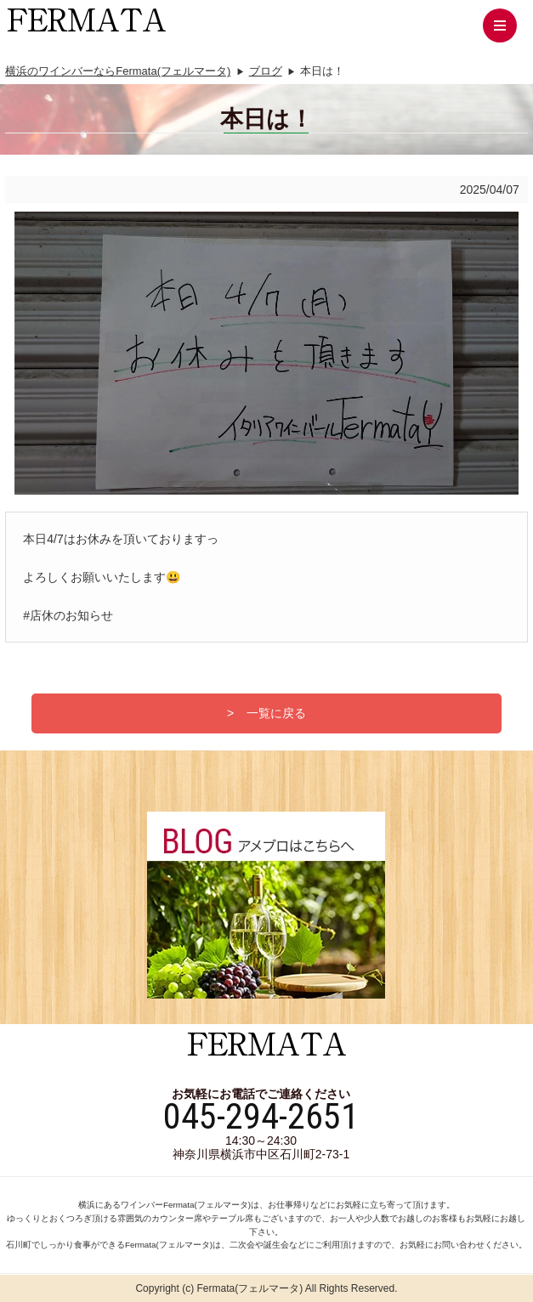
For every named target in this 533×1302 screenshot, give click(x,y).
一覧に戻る (276, 713)
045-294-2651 (261, 1116)
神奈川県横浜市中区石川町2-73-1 (261, 1154)
